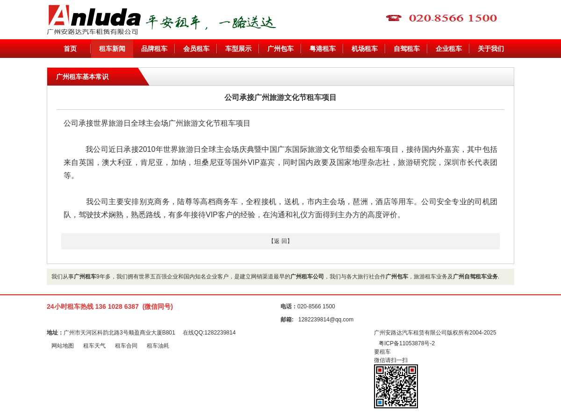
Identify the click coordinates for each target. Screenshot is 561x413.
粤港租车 (322, 48)
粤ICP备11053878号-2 (407, 343)
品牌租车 (154, 48)
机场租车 (365, 48)
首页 (70, 48)
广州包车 (280, 48)
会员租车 (196, 48)
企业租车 (449, 48)
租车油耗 (158, 345)
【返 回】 (280, 241)
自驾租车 (407, 48)
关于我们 (491, 48)
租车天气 (94, 345)
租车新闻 (112, 48)
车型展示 (238, 48)
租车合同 (126, 345)
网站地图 (62, 345)
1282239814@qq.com (325, 319)
